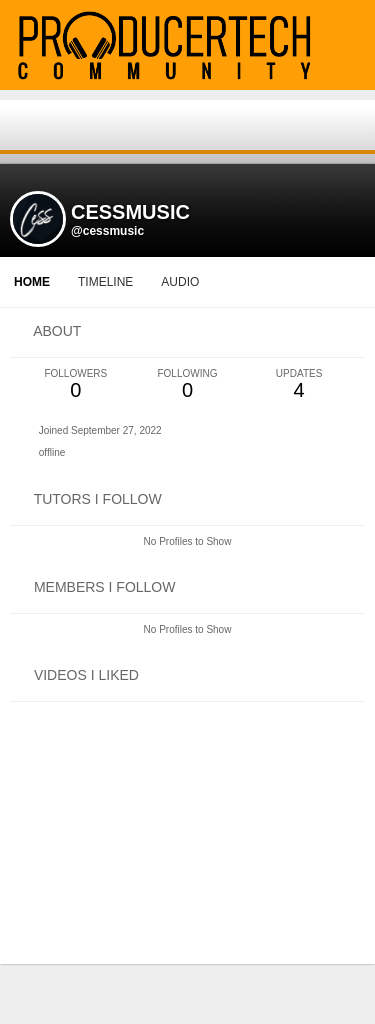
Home (32, 282)
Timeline (105, 282)
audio (180, 282)
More (252, 282)
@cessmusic (107, 231)
